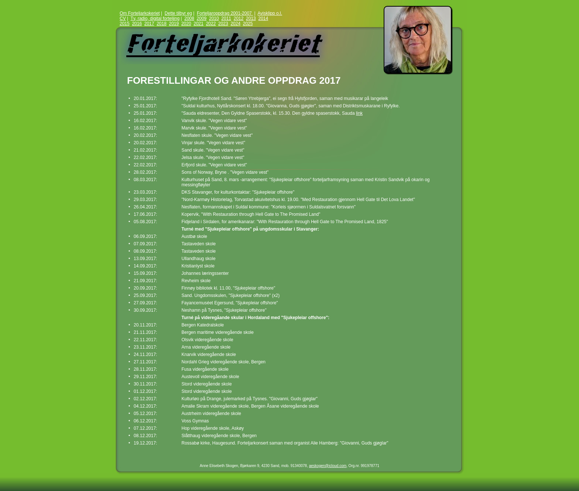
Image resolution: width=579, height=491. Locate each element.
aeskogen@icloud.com (327, 466)
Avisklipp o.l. (270, 13)
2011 (226, 18)
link (359, 113)
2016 (137, 23)
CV (123, 18)
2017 (149, 23)
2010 (214, 18)
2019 (174, 23)
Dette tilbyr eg (178, 13)
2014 (263, 18)
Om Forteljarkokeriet (140, 13)
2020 (186, 23)
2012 (239, 18)
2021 (198, 23)
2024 (235, 23)
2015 (125, 23)
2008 (189, 18)
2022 (211, 23)
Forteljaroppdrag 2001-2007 (225, 13)
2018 (162, 23)
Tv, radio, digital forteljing (155, 18)
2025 (248, 23)
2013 (251, 18)
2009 (202, 18)
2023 (223, 23)
